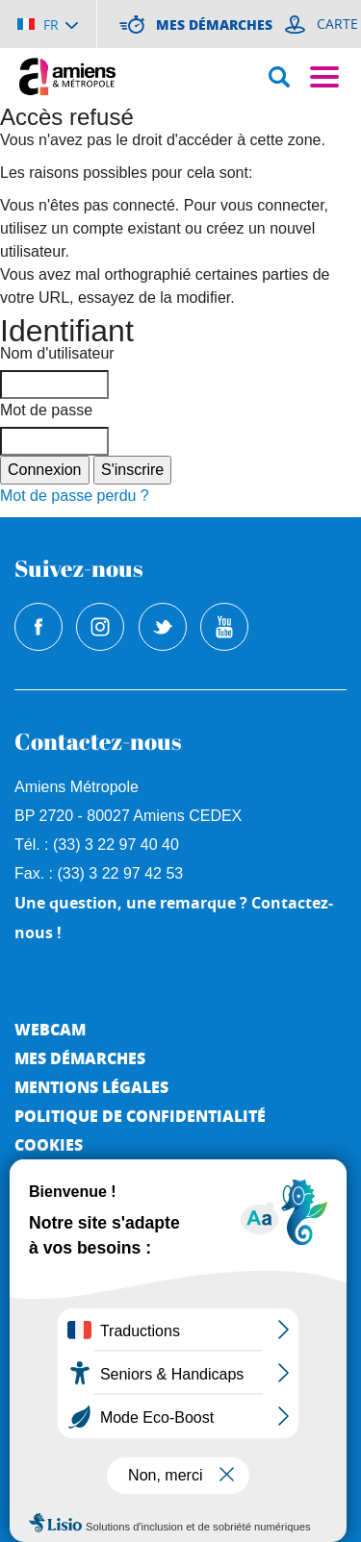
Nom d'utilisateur (57, 353)
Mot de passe (46, 410)
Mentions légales (91, 1087)
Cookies (48, 1144)
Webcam (50, 1029)
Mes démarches (79, 1058)
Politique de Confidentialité (140, 1116)
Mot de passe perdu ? (74, 495)
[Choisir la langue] (47, 24)
